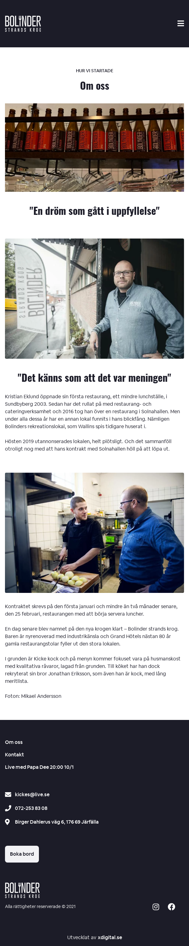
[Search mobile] (180, 23)
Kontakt (14, 755)
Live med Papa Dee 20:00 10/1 (39, 767)
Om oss (14, 742)
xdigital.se (110, 937)
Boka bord (22, 854)
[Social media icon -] (156, 908)
